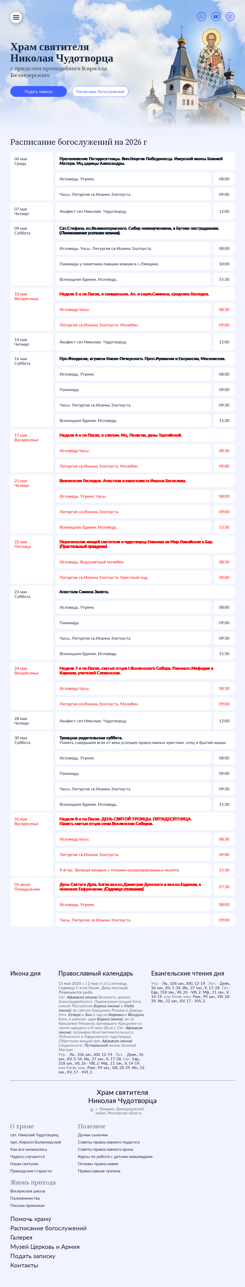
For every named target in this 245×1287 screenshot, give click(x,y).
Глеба (129, 1005)
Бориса (99, 1005)
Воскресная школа (27, 1191)
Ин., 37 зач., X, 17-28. (103, 1058)
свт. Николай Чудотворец (34, 1134)
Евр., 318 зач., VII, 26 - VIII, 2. (99, 1060)
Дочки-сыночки (93, 1134)
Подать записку (39, 91)
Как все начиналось (28, 1149)
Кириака (115, 1014)
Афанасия (75, 997)
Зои (88, 1014)
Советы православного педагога (109, 1142)
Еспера (74, 1014)
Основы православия (98, 1163)
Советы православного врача (105, 1149)
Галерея (21, 1237)
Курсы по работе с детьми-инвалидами (115, 1156)
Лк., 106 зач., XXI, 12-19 (90, 1054)
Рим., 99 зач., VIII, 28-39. (109, 1067)
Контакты (24, 1265)
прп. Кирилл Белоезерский (35, 1142)
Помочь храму (30, 1218)
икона (91, 997)
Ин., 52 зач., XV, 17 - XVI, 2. (182, 1000)
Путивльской (96, 1045)
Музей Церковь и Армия (45, 1246)
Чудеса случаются (27, 1156)
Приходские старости (31, 1171)
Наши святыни (24, 1163)
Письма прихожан (27, 1205)
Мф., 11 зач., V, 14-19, (120, 1063)
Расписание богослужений (100, 91)
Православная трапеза (99, 1171)
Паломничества (25, 1198)
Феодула (135, 1014)
